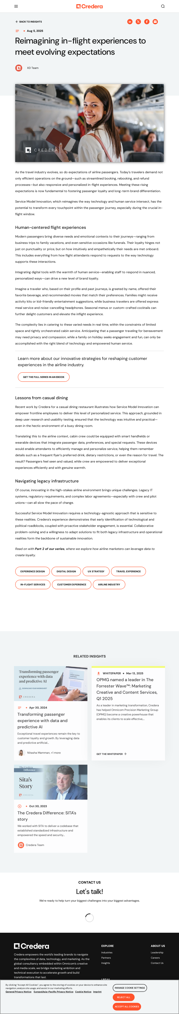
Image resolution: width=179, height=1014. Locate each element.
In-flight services (32, 584)
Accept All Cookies (127, 1008)
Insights (105, 963)
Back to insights (28, 21)
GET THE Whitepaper (111, 756)
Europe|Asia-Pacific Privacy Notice (53, 993)
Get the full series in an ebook (43, 377)
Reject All (123, 998)
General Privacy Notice (18, 993)
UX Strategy (96, 571)
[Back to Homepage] (89, 6)
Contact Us (157, 963)
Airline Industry (109, 584)
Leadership (157, 952)
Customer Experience (71, 584)
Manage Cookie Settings (130, 989)
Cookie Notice (83, 993)
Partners (106, 957)
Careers (155, 957)
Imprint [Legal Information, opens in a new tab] (97, 993)
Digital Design (66, 571)
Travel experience (128, 571)
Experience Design (32, 571)
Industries (106, 952)
